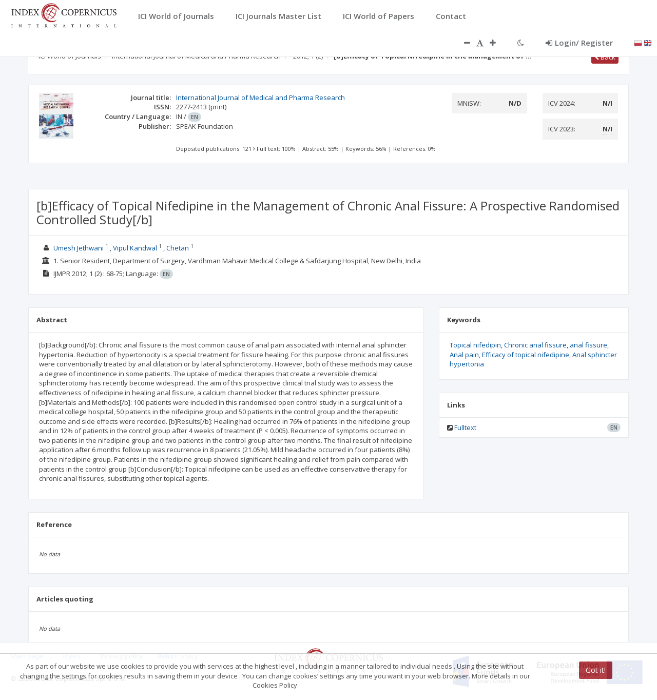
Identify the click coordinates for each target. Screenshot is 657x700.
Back (604, 57)
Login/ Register (579, 42)
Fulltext (465, 427)
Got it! (596, 670)
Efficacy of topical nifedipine (525, 354)
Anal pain (464, 354)
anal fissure (588, 344)
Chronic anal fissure (535, 344)
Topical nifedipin (475, 344)
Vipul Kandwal (135, 247)
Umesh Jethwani (78, 247)
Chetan (178, 247)
